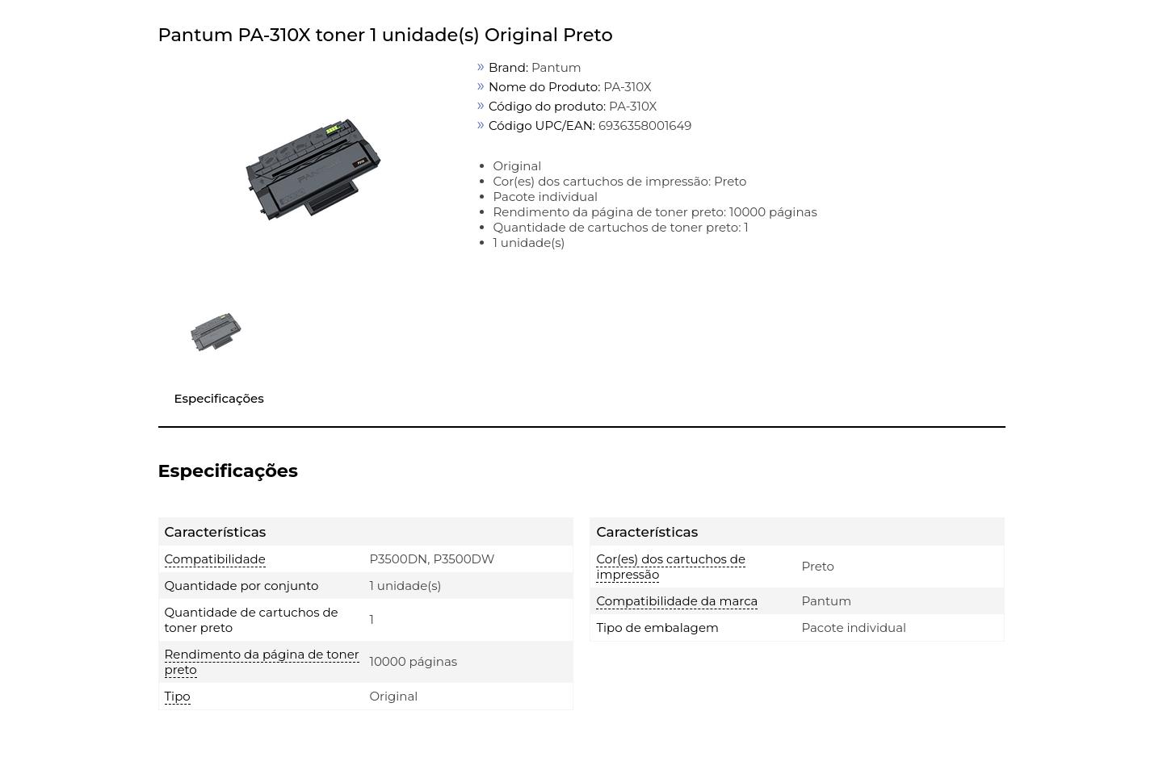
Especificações (219, 398)
